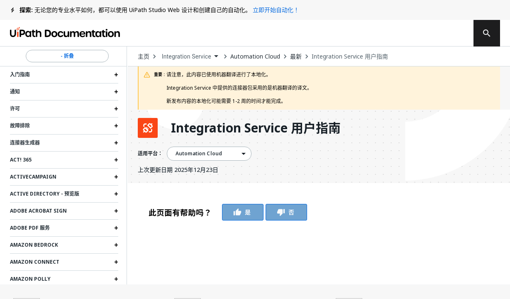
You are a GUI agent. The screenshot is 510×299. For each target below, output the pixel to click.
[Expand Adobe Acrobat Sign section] (116, 211)
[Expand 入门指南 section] (116, 74)
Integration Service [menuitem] (186, 56)
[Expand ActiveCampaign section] (116, 177)
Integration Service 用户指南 (350, 56)
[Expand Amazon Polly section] (116, 279)
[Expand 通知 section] (116, 92)
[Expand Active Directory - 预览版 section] (116, 194)
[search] (486, 33)
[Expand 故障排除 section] (116, 126)
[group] (228, 212)
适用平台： (150, 153)
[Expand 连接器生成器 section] (116, 143)
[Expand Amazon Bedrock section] (116, 245)
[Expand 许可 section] (116, 109)
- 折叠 (67, 56)
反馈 (317, 33)
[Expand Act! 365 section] (116, 160)
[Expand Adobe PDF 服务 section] (116, 228)
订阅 (368, 33)
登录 (416, 33)
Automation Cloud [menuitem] (199, 153)
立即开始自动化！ (276, 9)
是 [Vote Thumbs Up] (242, 212)
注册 (449, 33)
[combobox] (189, 56)
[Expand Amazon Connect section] (116, 262)
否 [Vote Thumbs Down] (286, 212)
